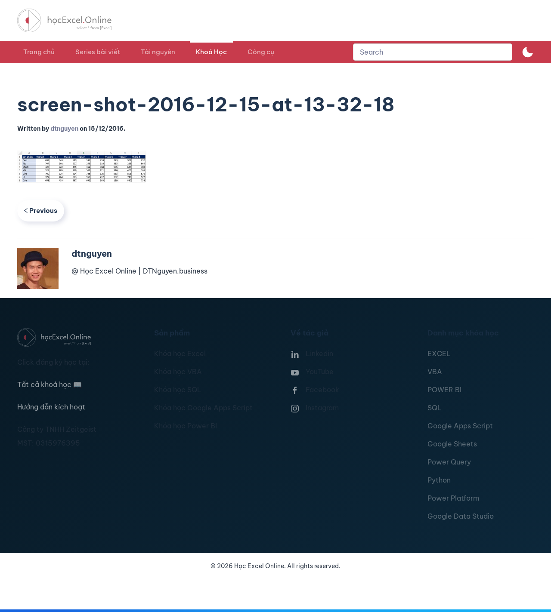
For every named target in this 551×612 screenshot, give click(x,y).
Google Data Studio (460, 516)
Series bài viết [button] (97, 52)
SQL (434, 407)
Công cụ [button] (261, 52)
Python (439, 480)
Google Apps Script (460, 425)
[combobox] (432, 52)
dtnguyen (64, 128)
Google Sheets (452, 444)
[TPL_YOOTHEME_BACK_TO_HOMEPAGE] (72, 20)
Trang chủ (39, 52)
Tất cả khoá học (49, 384)
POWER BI (444, 389)
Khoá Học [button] (211, 52)
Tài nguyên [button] (158, 52)
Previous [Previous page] (40, 210)
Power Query (449, 462)
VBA (434, 371)
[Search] (432, 52)
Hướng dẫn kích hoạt (51, 407)
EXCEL (439, 353)
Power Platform (453, 498)
